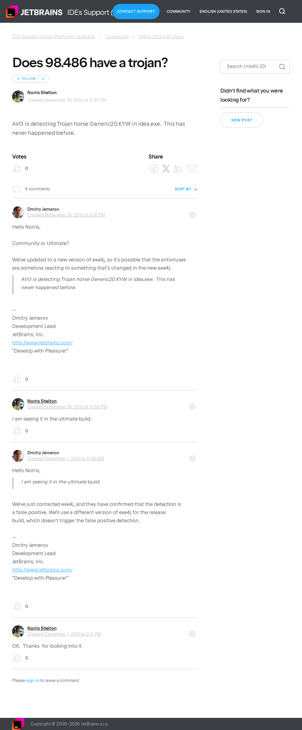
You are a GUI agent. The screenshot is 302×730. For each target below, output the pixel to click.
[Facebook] (154, 168)
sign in (32, 680)
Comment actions (192, 212)
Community (178, 11)
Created (66, 215)
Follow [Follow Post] (29, 78)
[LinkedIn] (178, 168)
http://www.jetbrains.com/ (42, 343)
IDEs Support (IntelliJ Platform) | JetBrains (53, 36)
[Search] (255, 66)
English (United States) (223, 11)
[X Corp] (166, 168)
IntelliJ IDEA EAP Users (161, 36)
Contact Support (136, 11)
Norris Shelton (42, 92)
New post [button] (241, 120)
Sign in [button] (263, 11)
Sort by (183, 189)
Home (34, 11)
